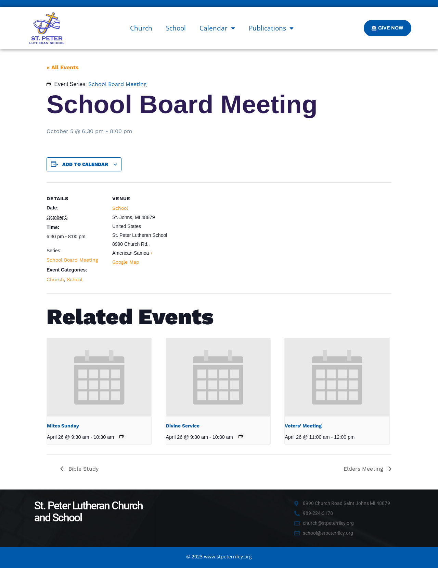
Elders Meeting (364, 469)
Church (141, 28)
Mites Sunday (63, 425)
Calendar (217, 28)
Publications (271, 28)
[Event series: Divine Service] (241, 436)
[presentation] (99, 377)
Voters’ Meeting (303, 425)
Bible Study (83, 469)
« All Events (63, 67)
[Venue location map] (214, 230)
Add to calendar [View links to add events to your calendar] (85, 164)
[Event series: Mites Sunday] (121, 436)
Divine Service (182, 425)
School (176, 28)
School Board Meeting (72, 260)
